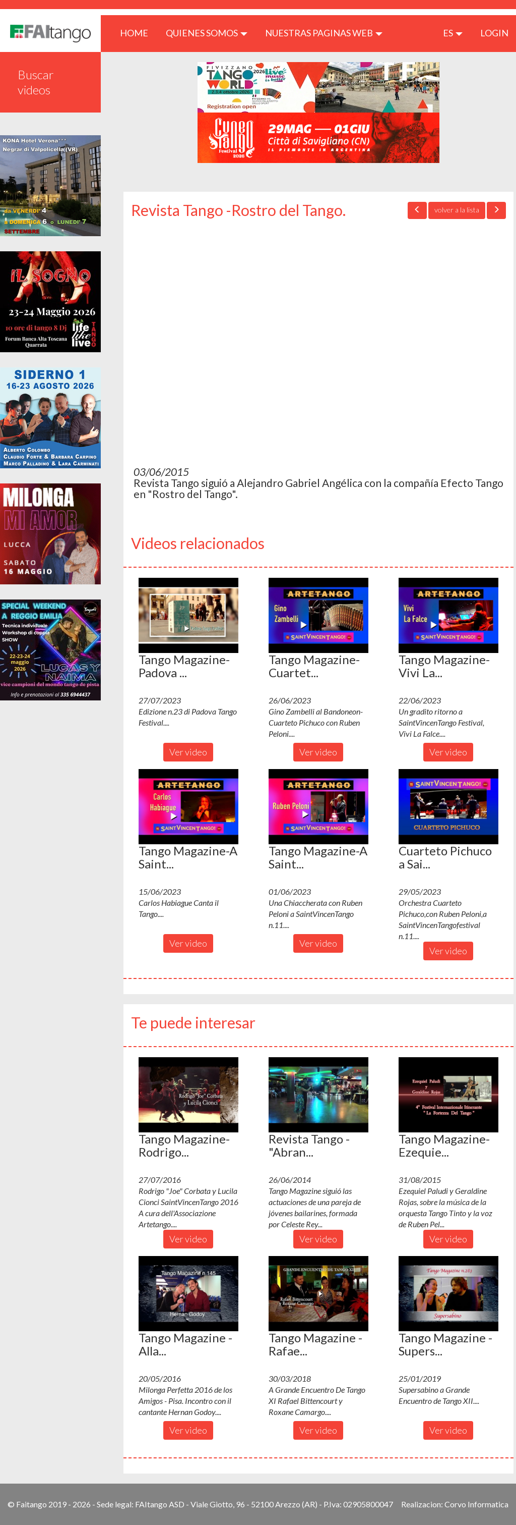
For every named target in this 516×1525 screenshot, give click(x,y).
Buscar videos (36, 82)
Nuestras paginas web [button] (323, 32)
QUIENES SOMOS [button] (206, 32)
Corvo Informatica (476, 1504)
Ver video (188, 751)
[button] (188, 615)
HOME (138, 32)
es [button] (453, 32)
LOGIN (494, 32)
